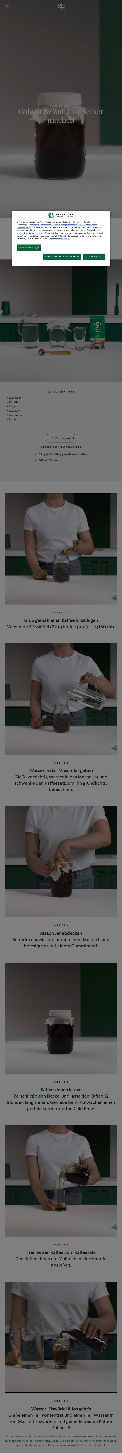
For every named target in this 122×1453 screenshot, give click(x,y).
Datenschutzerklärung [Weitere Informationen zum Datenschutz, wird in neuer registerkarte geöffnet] (58, 239)
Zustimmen (94, 257)
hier (64, 236)
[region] (61, 238)
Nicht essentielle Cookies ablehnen (61, 257)
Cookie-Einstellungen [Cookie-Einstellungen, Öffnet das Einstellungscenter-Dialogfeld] (29, 248)
